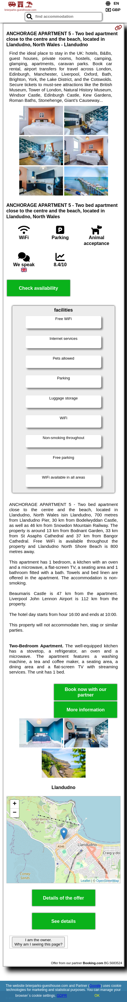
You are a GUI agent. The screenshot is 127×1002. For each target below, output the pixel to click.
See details (63, 921)
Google (95, 986)
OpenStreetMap (107, 880)
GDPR (62, 996)
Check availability (38, 288)
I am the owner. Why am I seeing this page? (38, 942)
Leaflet (85, 880)
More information (86, 709)
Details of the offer (63, 898)
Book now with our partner (86, 692)
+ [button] (15, 804)
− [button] (15, 813)
